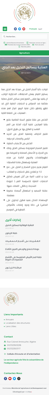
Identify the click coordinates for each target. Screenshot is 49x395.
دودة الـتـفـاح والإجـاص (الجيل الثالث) (22, 249)
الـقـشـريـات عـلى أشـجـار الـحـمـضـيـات (22, 241)
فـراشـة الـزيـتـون (13, 268)
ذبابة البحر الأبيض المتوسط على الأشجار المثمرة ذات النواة (23, 258)
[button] (5, 29)
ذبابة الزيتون (11, 233)
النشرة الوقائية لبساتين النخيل (19, 225)
